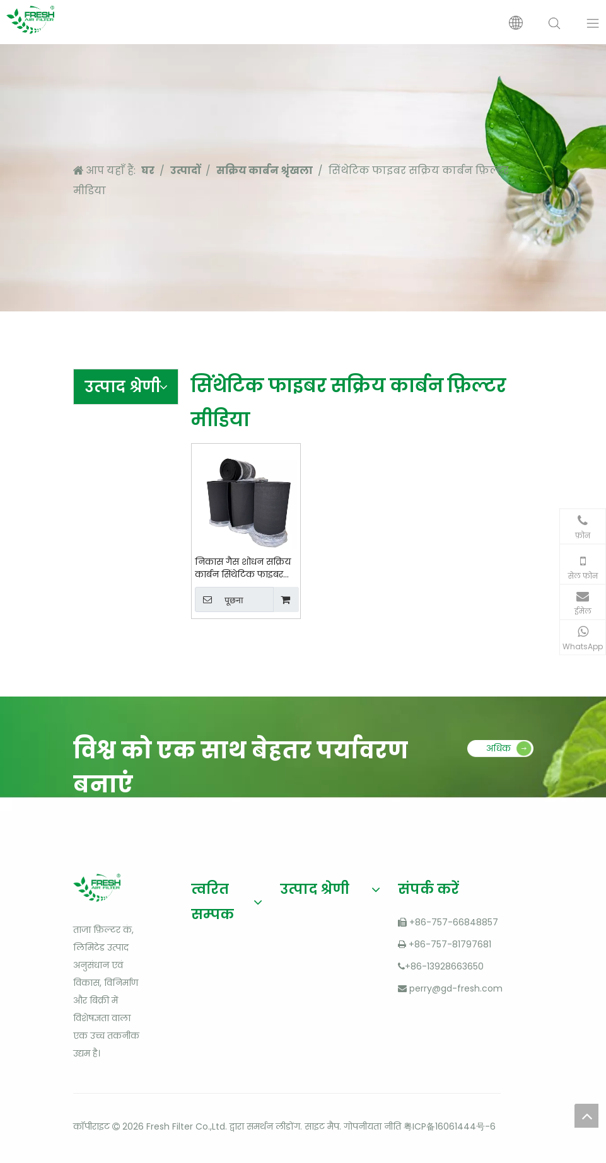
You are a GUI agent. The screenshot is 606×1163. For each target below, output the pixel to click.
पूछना (219, 599)
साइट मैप (322, 1126)
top (586, 1116)
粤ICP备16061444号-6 (450, 1126)
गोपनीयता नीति (372, 1126)
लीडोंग (288, 1126)
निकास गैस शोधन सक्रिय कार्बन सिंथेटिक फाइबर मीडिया (243, 568)
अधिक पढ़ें (498, 751)
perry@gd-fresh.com (456, 988)
